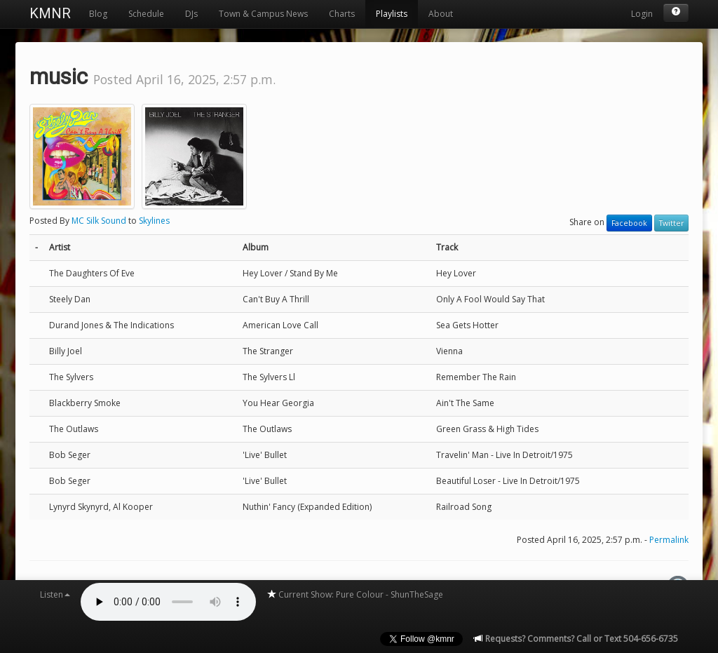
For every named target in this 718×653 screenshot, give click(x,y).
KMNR (50, 13)
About (440, 14)
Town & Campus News (263, 14)
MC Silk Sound (99, 221)
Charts (342, 14)
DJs (191, 14)
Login (642, 14)
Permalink (669, 540)
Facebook (629, 223)
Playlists (391, 14)
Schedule (146, 14)
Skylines (154, 221)
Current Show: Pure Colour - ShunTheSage (354, 594)
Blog (98, 14)
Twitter (671, 223)
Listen (55, 594)
